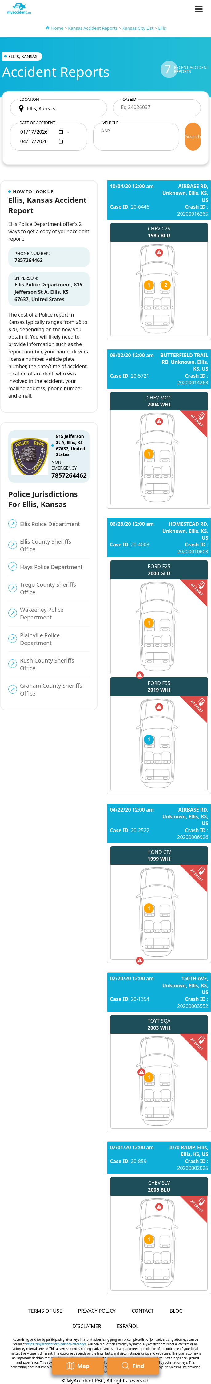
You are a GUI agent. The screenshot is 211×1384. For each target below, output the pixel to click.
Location (29, 99)
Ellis (162, 28)
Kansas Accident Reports (92, 28)
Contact (142, 1310)
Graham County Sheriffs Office (51, 689)
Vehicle (110, 122)
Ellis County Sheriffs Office (45, 545)
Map (78, 1366)
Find (133, 1366)
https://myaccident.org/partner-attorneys (56, 1344)
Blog (176, 1310)
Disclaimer (86, 1326)
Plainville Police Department (40, 639)
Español (128, 1326)
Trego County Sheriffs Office (48, 588)
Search (193, 136)
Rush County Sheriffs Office (47, 664)
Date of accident (37, 122)
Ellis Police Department (50, 524)
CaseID (129, 99)
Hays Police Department (51, 567)
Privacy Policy (97, 1310)
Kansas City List (137, 28)
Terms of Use (45, 1310)
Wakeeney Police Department (41, 613)
